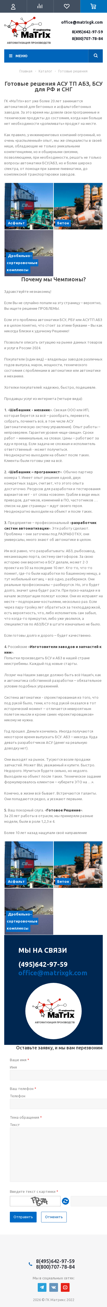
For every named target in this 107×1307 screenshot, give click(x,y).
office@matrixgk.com (82, 22)
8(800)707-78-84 (87, 39)
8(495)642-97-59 (87, 32)
